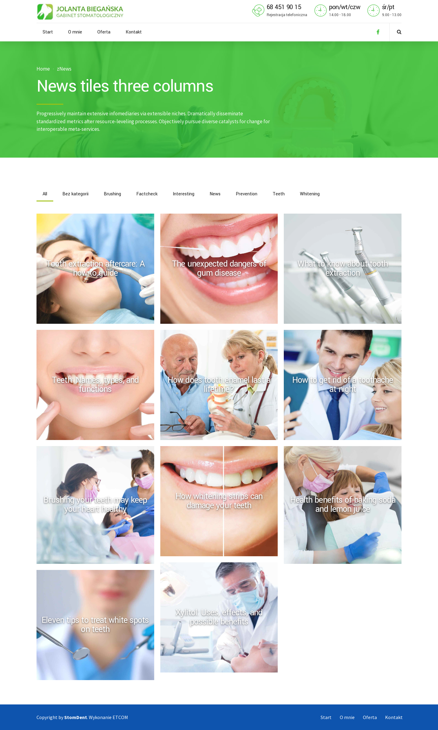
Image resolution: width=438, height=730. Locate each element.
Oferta (103, 32)
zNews (64, 69)
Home (43, 69)
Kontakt (134, 32)
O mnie (75, 32)
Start (48, 32)
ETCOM (120, 717)
